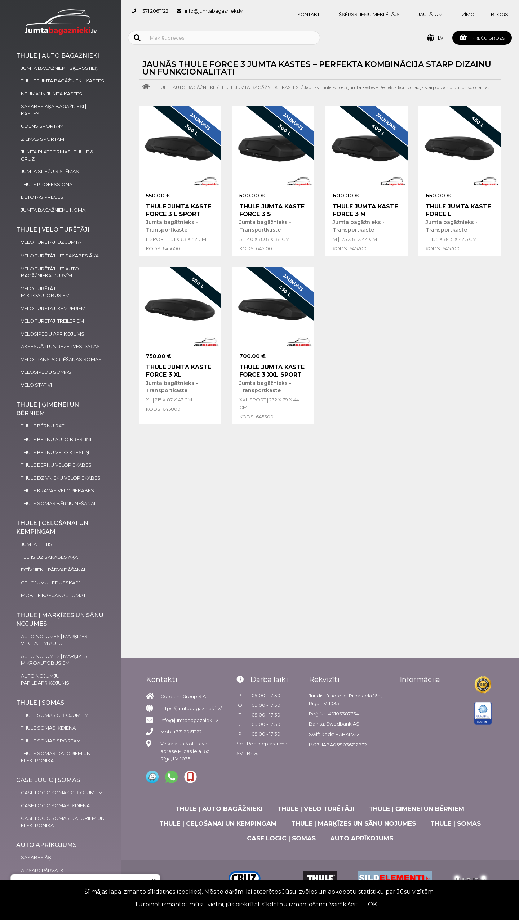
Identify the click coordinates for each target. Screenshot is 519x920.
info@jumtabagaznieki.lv (214, 11)
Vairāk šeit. (344, 904)
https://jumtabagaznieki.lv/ (191, 708)
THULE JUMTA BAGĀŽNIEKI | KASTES (258, 87)
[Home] (147, 87)
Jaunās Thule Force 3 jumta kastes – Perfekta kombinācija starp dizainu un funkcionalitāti (397, 87)
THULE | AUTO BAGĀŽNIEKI (184, 87)
